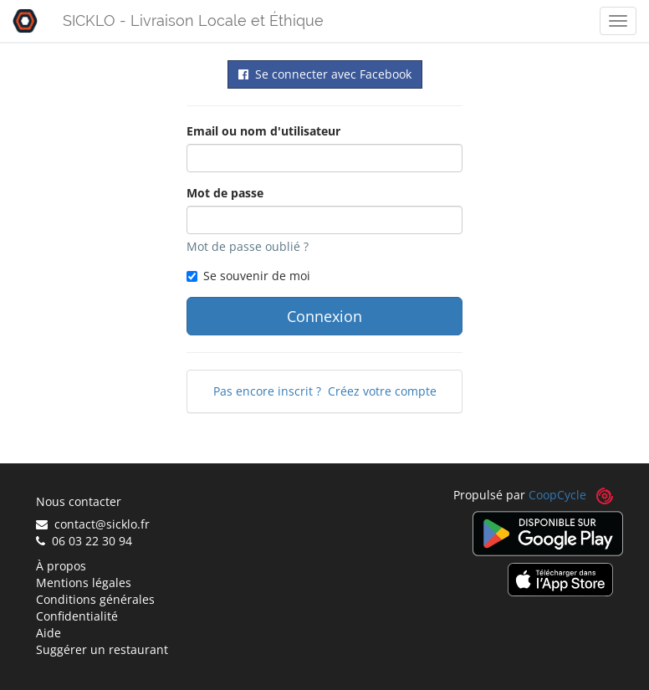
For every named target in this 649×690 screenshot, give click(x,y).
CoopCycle (557, 495)
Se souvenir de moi (248, 276)
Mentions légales (83, 582)
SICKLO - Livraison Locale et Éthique (193, 20)
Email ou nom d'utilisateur (263, 131)
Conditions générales (95, 599)
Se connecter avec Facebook (324, 74)
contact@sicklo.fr (93, 524)
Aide (48, 633)
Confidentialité (77, 616)
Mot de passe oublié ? (248, 246)
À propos (61, 566)
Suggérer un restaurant (102, 649)
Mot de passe (225, 193)
